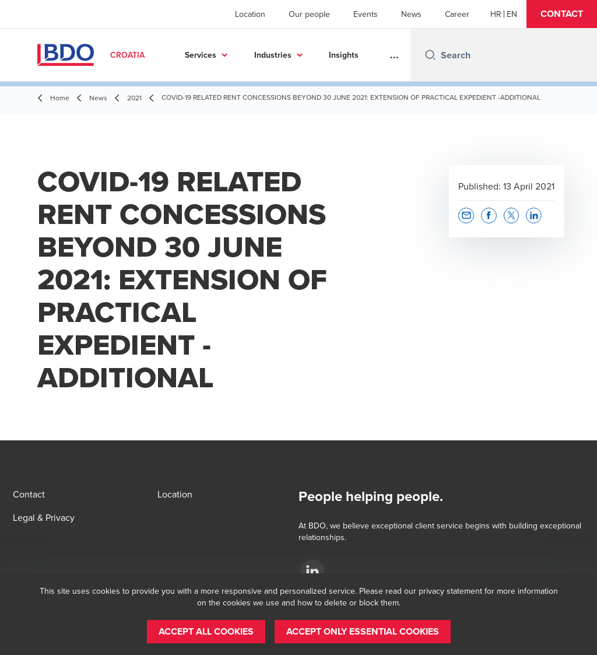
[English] (512, 13)
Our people (309, 14)
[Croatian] (495, 13)
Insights (344, 55)
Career (457, 14)
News (411, 14)
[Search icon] (430, 55)
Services (200, 55)
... (394, 54)
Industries (273, 55)
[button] (561, 14)
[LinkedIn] (312, 571)
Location (250, 14)
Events (365, 14)
